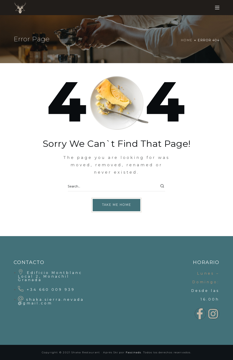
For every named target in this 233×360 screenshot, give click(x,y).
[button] (117, 205)
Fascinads (133, 352)
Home (187, 40)
